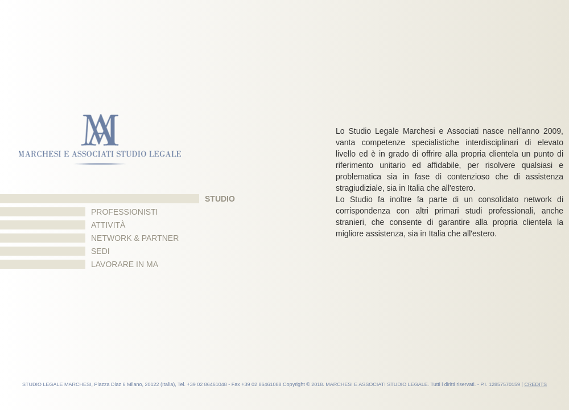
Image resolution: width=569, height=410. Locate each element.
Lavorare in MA (124, 264)
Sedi (100, 251)
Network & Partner (135, 238)
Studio (220, 198)
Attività (108, 224)
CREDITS (535, 384)
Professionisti (124, 211)
